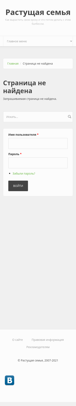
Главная (13, 63)
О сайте (17, 340)
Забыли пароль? (24, 173)
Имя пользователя (23, 134)
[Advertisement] (33, 261)
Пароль (14, 154)
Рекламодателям (37, 347)
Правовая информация (48, 340)
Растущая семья (38, 12)
